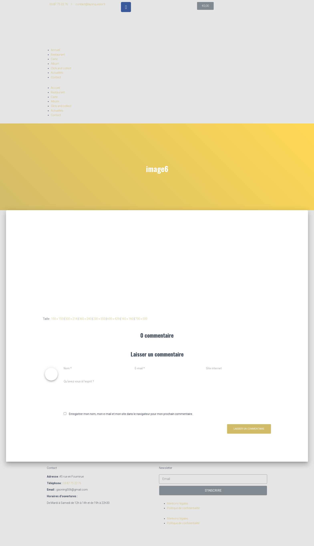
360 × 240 (85, 318)
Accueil (55, 50)
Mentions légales (177, 503)
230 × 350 (99, 318)
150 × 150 (57, 318)
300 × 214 (71, 318)
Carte (54, 59)
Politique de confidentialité (183, 508)
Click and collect (61, 68)
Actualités (57, 72)
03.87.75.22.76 (72, 483)
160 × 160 (127, 318)
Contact (56, 77)
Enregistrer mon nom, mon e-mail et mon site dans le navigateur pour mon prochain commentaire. (131, 414)
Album (55, 63)
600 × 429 (113, 318)
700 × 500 (141, 318)
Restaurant (58, 54)
